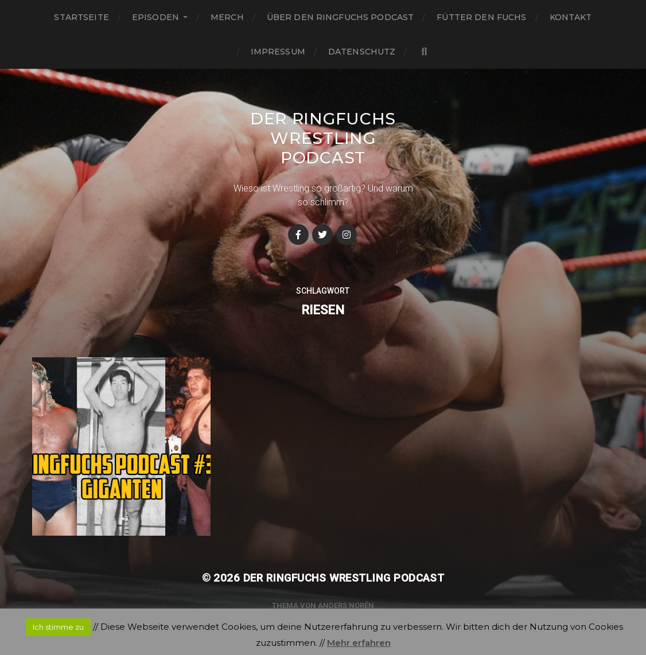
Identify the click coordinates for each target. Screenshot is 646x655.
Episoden (155, 17)
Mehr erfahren (359, 642)
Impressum (278, 51)
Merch (227, 17)
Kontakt (571, 17)
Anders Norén (346, 605)
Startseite (81, 17)
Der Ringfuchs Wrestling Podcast (323, 138)
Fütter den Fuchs (481, 17)
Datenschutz (362, 51)
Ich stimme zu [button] (58, 626)
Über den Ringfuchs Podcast (340, 17)
